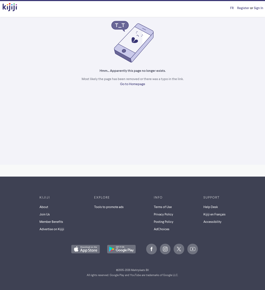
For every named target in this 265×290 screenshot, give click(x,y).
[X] (179, 249)
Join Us (44, 214)
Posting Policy (163, 221)
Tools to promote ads (109, 207)
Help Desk (210, 207)
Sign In (258, 8)
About (43, 207)
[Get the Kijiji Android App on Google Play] (121, 249)
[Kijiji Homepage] (10, 7)
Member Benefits (51, 221)
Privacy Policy (163, 214)
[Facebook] (151, 249)
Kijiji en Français (214, 214)
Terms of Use (163, 207)
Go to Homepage (132, 84)
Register (243, 8)
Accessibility (212, 221)
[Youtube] (192, 249)
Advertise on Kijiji (51, 229)
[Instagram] (165, 249)
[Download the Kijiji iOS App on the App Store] (85, 249)
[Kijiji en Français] (232, 7)
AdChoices (161, 229)
